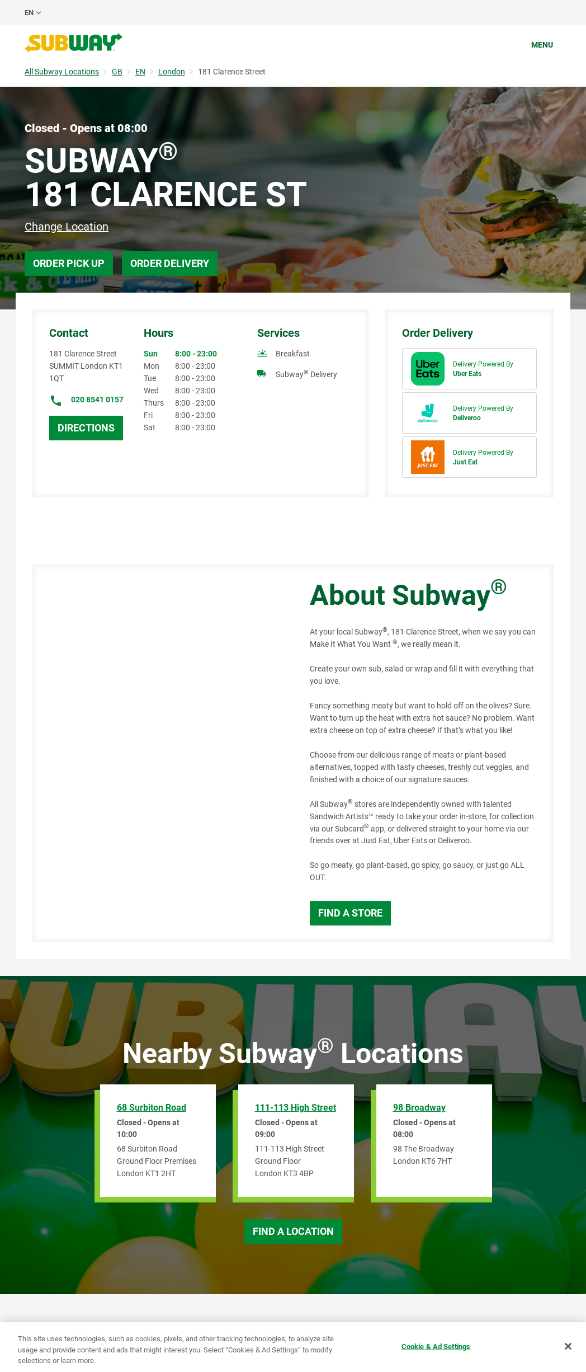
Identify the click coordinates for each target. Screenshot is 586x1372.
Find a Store (350, 913)
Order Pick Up (69, 263)
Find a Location (293, 1231)
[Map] (158, 753)
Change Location (66, 226)
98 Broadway (419, 1107)
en (29, 12)
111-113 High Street (295, 1107)
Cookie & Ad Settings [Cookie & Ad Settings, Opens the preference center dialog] (436, 1346)
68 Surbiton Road (151, 1107)
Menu (542, 44)
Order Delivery (169, 263)
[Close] (568, 1346)
